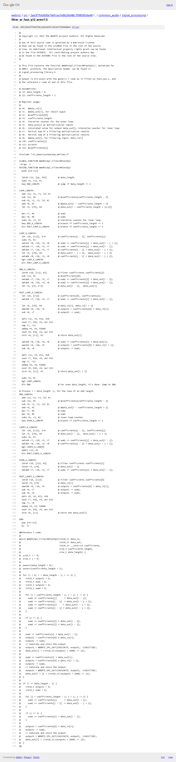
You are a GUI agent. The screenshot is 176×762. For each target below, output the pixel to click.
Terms (36, 757)
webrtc (16, 15)
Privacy (27, 757)
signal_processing (134, 15)
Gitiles (19, 757)
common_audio (109, 15)
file (75, 27)
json (170, 757)
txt (163, 757)
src (26, 15)
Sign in (169, 4)
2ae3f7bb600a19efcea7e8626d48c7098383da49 (61, 15)
